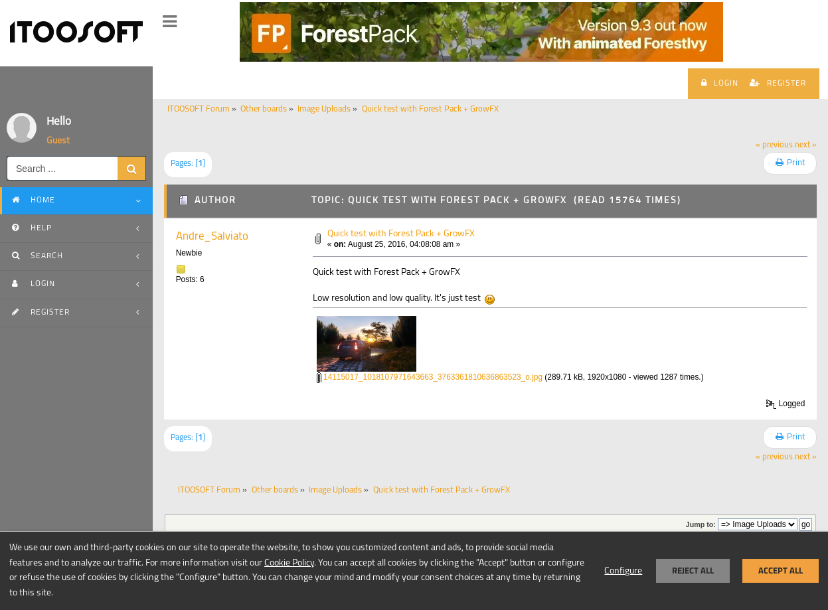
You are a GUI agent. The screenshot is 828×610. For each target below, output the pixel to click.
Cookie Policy (289, 563)
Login (719, 83)
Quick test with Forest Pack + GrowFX (401, 234)
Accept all (780, 570)
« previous (774, 145)
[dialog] (414, 570)
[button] (170, 22)
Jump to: (701, 524)
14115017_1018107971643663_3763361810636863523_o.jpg (429, 377)
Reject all (693, 570)
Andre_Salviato (212, 236)
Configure (623, 571)
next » (806, 145)
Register (778, 83)
